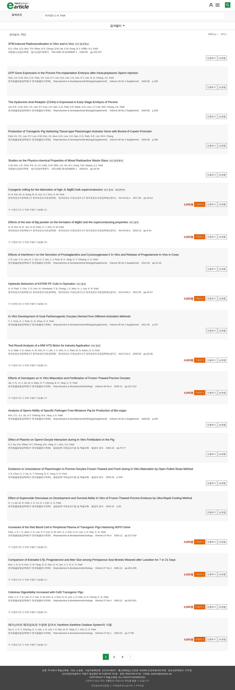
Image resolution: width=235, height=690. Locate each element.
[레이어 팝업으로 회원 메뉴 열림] (211, 5)
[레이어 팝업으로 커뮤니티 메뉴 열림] (217, 5)
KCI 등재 (108, 189)
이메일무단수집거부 (123, 685)
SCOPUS (120, 189)
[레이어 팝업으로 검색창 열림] (227, 5)
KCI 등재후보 (82, 44)
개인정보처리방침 (100, 685)
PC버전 (140, 685)
